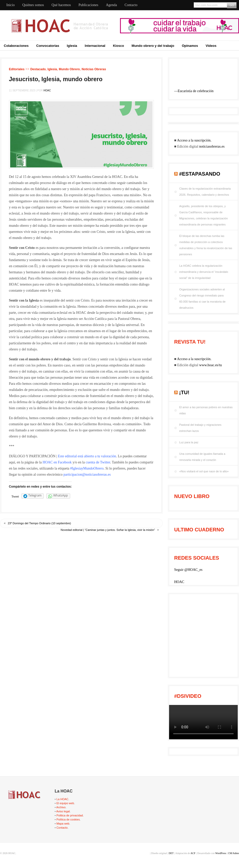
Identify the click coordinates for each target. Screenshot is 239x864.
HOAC (47, 90)
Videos (211, 46)
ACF (192, 853)
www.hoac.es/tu (210, 365)
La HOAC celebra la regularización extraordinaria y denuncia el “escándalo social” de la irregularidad (203, 271)
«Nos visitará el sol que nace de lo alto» (204, 471)
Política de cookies (68, 819)
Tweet (15, 496)
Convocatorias (47, 46)
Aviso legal (63, 811)
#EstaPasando (199, 174)
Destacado (38, 69)
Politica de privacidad (69, 815)
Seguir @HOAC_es (188, 570)
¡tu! (184, 392)
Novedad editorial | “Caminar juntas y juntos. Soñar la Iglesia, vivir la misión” (108, 529)
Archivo (61, 807)
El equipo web (65, 803)
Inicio (10, 5)
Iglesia (72, 46)
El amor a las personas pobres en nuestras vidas (206, 410)
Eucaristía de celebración (196, 91)
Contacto (131, 5)
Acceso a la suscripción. (194, 140)
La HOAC (62, 799)
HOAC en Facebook (57, 462)
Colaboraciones (16, 46)
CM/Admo (233, 853)
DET (171, 853)
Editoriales (16, 69)
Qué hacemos (61, 5)
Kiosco (118, 46)
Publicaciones (88, 5)
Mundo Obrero (69, 69)
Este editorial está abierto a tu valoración (87, 456)
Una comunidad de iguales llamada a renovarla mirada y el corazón (202, 456)
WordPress (220, 853)
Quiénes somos (33, 5)
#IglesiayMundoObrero (86, 468)
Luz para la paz (188, 442)
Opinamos (190, 46)
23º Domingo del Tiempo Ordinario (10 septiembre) (39, 523)
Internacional (95, 46)
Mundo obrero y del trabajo (153, 46)
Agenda (111, 5)
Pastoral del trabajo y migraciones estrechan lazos (200, 427)
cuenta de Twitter (98, 462)
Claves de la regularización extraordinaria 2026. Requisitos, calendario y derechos (205, 191)
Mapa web (62, 823)
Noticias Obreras (94, 69)
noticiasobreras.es (212, 146)
